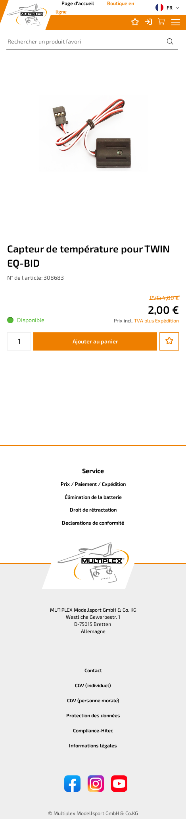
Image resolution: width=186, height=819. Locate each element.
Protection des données (93, 715)
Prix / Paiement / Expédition (93, 484)
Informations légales (93, 745)
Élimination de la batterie (93, 497)
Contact (93, 670)
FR (164, 7)
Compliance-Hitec (93, 730)
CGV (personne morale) (93, 700)
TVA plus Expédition (156, 320)
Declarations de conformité (93, 522)
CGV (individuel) (93, 685)
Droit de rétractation (93, 509)
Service (93, 470)
